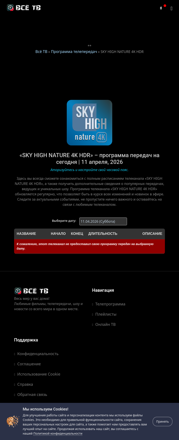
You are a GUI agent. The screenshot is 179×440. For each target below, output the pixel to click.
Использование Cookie (37, 374)
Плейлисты (104, 314)
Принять (162, 421)
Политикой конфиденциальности (57, 433)
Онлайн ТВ (104, 324)
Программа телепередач (74, 51)
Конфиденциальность (36, 353)
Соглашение (27, 363)
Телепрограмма (108, 304)
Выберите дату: (64, 221)
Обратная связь (30, 394)
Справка (23, 384)
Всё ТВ (41, 51)
